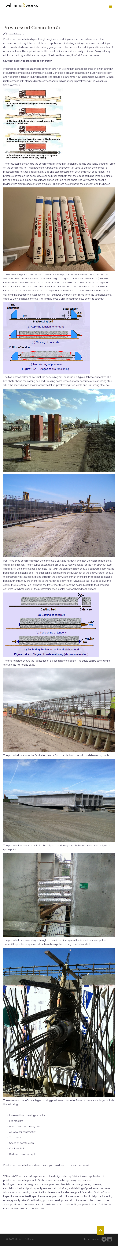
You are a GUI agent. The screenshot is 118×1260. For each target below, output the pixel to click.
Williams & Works (24, 1239)
